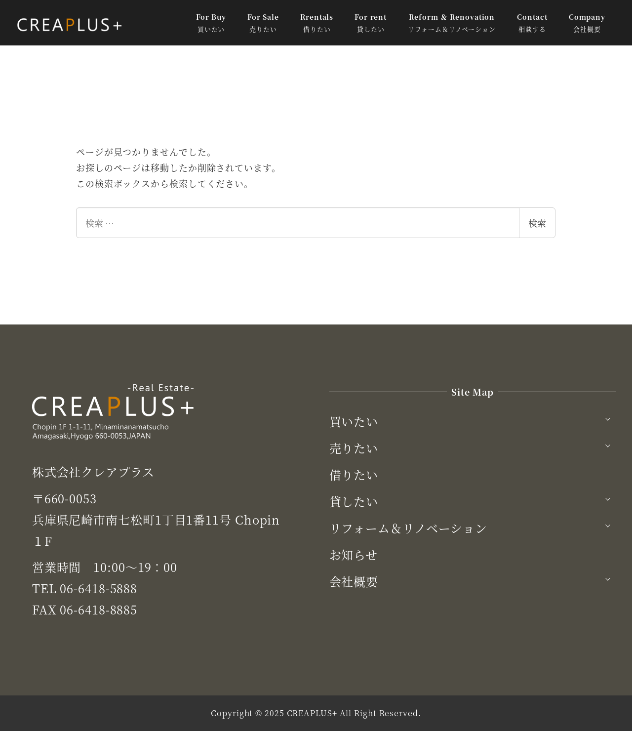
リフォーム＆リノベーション (408, 527)
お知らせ (353, 554)
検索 (537, 222)
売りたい (354, 447)
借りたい (354, 474)
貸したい (354, 501)
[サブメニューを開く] (608, 418)
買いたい (354, 421)
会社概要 (354, 581)
